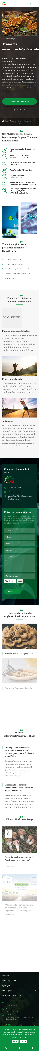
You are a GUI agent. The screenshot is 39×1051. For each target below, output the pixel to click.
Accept (23, 1041)
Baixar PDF (19, 110)
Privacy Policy (22, 1037)
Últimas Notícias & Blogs (19, 819)
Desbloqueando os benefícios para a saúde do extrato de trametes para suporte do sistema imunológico (19, 752)
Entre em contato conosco (11, 995)
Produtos (5, 976)
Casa (6, 121)
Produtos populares (9, 981)
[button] (18, 34)
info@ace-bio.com (14, 492)
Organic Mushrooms (24, 121)
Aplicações (6, 986)
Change (20, 581)
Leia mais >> (9, 868)
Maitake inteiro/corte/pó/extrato (19, 654)
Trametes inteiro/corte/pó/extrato (15, 123)
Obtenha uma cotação (19, 101)
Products (13, 121)
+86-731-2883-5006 (14, 488)
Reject (15, 1041)
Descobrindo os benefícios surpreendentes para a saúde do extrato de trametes (19, 788)
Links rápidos (7, 990)
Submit (12, 591)
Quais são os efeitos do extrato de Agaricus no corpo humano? (19, 859)
